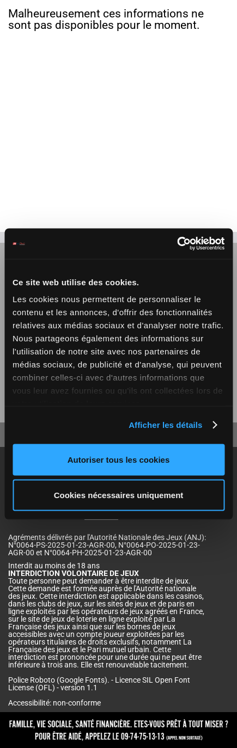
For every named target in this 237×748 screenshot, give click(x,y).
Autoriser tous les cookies (119, 459)
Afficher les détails (165, 425)
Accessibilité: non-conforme (54, 702)
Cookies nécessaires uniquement (119, 495)
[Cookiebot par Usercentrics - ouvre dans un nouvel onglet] (176, 244)
